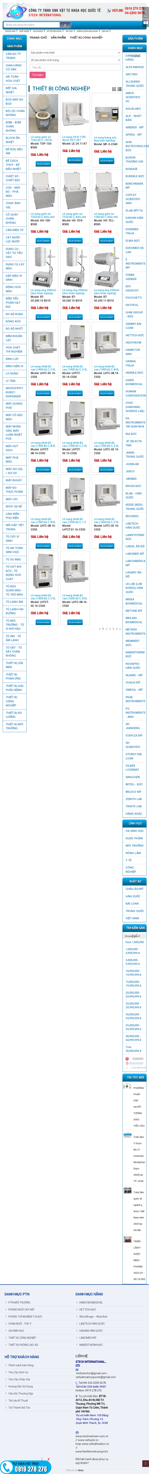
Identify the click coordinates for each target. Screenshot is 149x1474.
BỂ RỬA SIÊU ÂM (14, 151)
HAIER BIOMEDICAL (134, 382)
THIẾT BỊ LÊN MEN (14, 665)
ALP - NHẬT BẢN (134, 118)
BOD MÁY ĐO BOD (14, 101)
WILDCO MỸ (133, 792)
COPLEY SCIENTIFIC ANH (133, 199)
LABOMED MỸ (135, 553)
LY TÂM (10, 381)
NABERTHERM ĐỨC (135, 654)
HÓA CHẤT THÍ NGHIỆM (14, 349)
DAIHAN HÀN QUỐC (134, 220)
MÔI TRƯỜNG (135, 845)
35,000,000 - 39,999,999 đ (133, 1027)
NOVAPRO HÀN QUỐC (133, 666)
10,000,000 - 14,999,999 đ (133, 972)
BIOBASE (131, 169)
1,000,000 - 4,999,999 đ (133, 951)
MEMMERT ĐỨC (133, 643)
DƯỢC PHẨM (134, 838)
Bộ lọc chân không (15, 113)
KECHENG (132, 516)
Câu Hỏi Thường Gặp (19, 1393)
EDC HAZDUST (132, 288)
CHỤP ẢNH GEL (13, 205)
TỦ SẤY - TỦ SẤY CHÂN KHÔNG (14, 652)
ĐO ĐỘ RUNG (14, 314)
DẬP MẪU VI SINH (14, 278)
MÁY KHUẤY (14, 480)
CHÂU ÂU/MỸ (134, 889)
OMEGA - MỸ (134, 690)
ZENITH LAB (134, 799)
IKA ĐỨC (131, 434)
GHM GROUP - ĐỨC (134, 314)
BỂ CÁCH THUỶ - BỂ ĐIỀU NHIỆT (13, 165)
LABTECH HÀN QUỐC (133, 525)
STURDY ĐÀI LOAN (134, 756)
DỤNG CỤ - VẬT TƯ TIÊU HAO (14, 253)
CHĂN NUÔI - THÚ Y (18, 1323)
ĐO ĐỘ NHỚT (14, 328)
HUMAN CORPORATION (136, 393)
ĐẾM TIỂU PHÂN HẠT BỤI (13, 302)
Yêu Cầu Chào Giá (18, 1379)
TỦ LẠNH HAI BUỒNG (14, 611)
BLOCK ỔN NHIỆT (13, 140)
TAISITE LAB (134, 806)
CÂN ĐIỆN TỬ (14, 230)
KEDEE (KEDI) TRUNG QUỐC (135, 506)
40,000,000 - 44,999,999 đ (133, 1038)
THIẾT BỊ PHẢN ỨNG (13, 676)
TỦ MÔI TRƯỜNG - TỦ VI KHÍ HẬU (15, 625)
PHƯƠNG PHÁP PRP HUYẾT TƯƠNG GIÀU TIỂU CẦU (139, 1107)
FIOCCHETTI (134, 297)
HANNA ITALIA (131, 363)
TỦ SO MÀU (13, 559)
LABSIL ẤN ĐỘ (135, 546)
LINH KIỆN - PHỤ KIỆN (13, 516)
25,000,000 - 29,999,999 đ (133, 1005)
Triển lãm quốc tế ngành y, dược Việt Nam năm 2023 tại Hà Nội (138, 1211)
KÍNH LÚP (12, 359)
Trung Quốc (135, 911)
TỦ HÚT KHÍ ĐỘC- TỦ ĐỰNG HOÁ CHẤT (13, 573)
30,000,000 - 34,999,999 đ (133, 1016)
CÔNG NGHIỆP (131, 869)
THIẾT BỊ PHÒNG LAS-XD (22, 1344)
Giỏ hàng (145, 17)
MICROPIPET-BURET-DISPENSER (15, 392)
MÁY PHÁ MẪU (12, 459)
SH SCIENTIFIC (133, 745)
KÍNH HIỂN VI (14, 366)
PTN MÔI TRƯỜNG (18, 1302)
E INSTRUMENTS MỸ (135, 263)
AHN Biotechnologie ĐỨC (136, 146)
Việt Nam (132, 918)
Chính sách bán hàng (20, 1365)
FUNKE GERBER (131, 277)
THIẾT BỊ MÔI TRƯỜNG (14, 726)
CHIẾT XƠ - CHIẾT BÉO (13, 178)
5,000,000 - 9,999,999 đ (133, 962)
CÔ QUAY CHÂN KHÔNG (12, 219)
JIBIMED (131, 479)
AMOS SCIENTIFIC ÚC (133, 97)
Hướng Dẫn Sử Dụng (19, 1386)
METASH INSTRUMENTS (135, 631)
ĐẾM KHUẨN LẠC (14, 338)
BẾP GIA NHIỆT (11, 90)
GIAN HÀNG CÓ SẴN (14, 67)
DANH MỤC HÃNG (133, 57)
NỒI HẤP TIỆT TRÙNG (15, 527)
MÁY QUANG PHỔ (14, 405)
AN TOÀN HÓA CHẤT (13, 78)
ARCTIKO (132, 74)
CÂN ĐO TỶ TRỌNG (13, 56)
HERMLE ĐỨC (134, 372)
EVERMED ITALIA (132, 231)
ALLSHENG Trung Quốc (135, 83)
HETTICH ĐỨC (135, 335)
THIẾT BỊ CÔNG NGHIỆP (11, 701)
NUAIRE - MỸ (134, 675)
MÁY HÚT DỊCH (12, 448)
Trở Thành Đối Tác (18, 1407)
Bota (80, 1470)
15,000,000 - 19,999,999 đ (133, 983)
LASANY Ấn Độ (133, 574)
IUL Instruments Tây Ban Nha (135, 422)
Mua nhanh (43, 164)
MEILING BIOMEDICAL (134, 620)
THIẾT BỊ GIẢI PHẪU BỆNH (14, 688)
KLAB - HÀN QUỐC (134, 495)
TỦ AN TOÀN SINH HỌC (14, 550)
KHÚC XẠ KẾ (14, 506)
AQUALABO (133, 108)
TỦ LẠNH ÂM (14, 602)
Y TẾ (128, 860)
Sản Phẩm (58, 37)
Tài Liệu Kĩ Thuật (17, 1400)
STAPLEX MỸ (134, 735)
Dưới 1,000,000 (135, 942)
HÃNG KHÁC (134, 813)
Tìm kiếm (37, 74)
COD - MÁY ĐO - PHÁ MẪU (13, 192)
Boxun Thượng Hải (134, 159)
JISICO (130, 471)
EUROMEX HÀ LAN (135, 250)
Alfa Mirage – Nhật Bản (92, 1316)
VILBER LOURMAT (132, 767)
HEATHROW (133, 342)
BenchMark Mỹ (134, 185)
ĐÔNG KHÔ (13, 321)
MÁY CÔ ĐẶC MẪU (14, 417)
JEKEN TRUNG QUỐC (135, 454)
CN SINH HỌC (135, 831)
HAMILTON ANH (133, 352)
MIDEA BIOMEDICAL (134, 601)
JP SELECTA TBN (134, 443)
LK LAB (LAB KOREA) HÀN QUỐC (134, 588)
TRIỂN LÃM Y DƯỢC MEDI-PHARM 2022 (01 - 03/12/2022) (140, 1260)
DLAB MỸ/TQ (134, 210)
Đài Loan (132, 903)
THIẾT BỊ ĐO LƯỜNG (14, 715)
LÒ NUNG (12, 373)
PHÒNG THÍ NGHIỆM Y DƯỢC (24, 1316)
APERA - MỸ (134, 134)
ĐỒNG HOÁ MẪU (13, 289)
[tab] (134, 936)
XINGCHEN (133, 777)
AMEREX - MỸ (135, 127)
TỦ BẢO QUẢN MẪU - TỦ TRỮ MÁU (14, 590)
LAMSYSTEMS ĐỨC (135, 537)
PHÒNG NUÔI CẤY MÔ (20, 1309)
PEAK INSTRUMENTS (135, 699)
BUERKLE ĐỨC (135, 176)
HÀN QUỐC (133, 896)
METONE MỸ (134, 611)
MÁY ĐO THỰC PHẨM (14, 489)
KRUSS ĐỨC (133, 486)
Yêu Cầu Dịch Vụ (17, 1372)
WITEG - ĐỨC (134, 784)
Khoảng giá (131, 936)
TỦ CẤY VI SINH (12, 538)
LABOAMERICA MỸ (136, 563)
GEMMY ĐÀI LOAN (133, 326)
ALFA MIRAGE (135, 67)
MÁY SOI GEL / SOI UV (14, 471)
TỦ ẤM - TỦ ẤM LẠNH (13, 638)
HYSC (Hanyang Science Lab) (135, 407)
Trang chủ (38, 37)
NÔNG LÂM (133, 853)
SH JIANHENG (133, 726)
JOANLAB (132, 464)
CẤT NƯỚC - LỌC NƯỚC (14, 239)
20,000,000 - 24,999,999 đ (133, 994)
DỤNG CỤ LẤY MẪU (15, 266)
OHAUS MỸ (133, 682)
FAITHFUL (132, 305)
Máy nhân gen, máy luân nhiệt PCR (14, 432)
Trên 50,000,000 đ (133, 1049)
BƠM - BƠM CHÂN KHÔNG (13, 126)
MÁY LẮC (12, 499)
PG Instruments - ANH (135, 713)
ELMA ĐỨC (133, 240)
